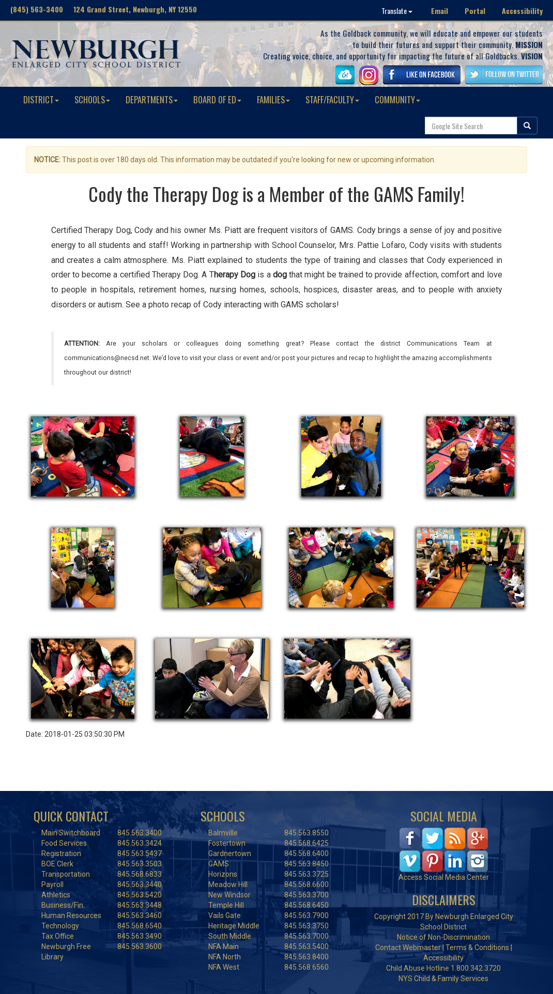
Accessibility (522, 10)
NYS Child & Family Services (443, 978)
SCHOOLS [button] (92, 99)
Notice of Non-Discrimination (443, 937)
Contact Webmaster (408, 947)
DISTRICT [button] (41, 99)
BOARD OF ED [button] (217, 99)
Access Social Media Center (443, 877)
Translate (396, 10)
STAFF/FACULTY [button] (332, 99)
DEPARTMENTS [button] (152, 99)
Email (439, 10)
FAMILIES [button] (273, 99)
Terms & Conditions (477, 947)
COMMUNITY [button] (397, 99)
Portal (475, 10)
